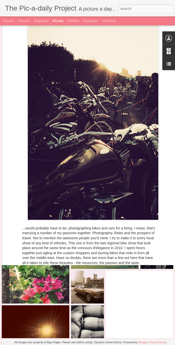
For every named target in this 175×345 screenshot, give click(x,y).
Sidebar (73, 21)
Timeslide (108, 21)
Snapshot (90, 21)
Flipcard (23, 21)
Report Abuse (157, 342)
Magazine (41, 21)
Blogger (143, 342)
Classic (8, 21)
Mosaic (57, 21)
